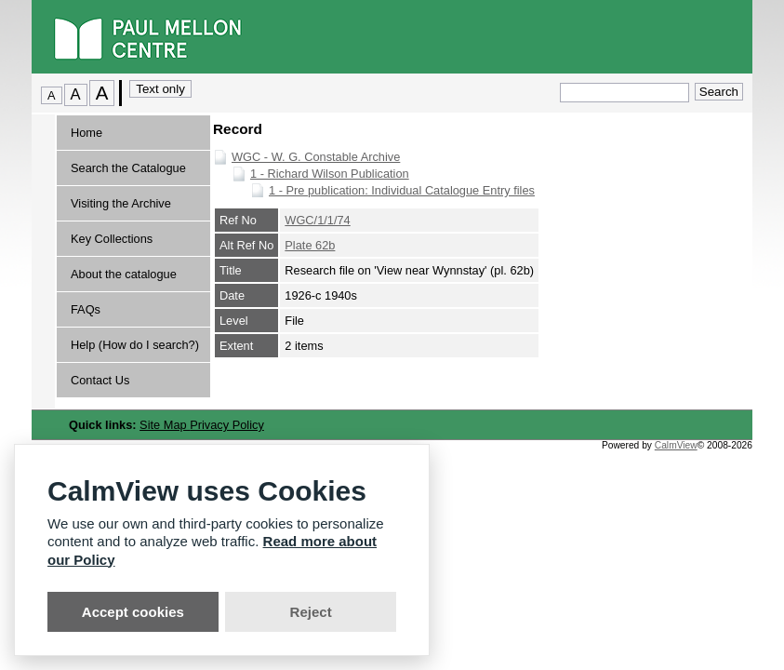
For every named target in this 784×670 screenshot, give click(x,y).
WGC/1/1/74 (317, 220)
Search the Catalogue (128, 168)
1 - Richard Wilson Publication (329, 174)
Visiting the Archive (121, 203)
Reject (311, 612)
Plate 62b (310, 245)
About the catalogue (124, 274)
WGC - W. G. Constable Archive (316, 157)
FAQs (85, 309)
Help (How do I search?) (135, 345)
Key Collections (112, 239)
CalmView (676, 445)
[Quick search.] (624, 92)
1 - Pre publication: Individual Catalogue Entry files (402, 190)
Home (86, 133)
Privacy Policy (227, 425)
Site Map (165, 425)
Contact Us (100, 380)
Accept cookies (133, 612)
